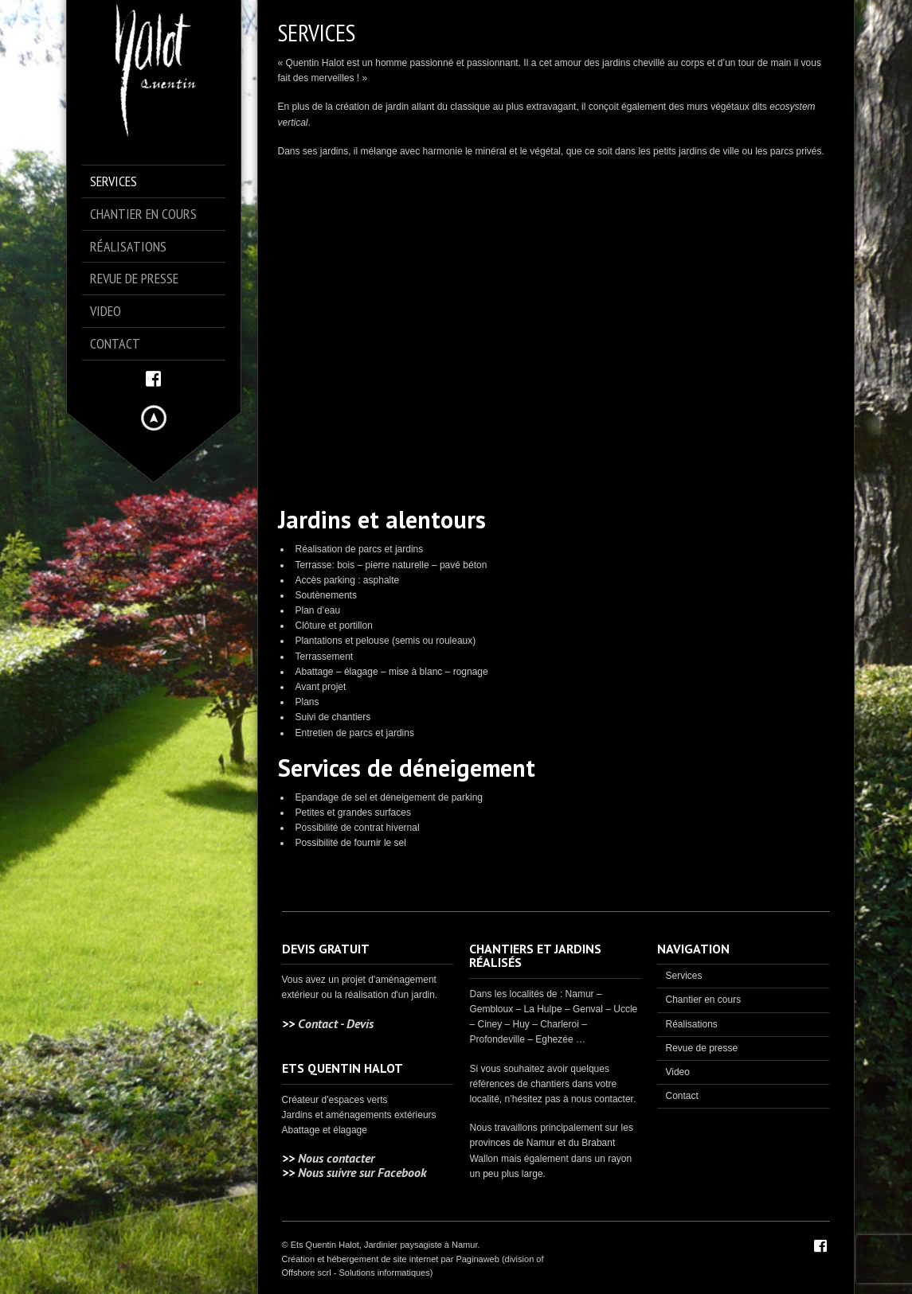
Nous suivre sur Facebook (362, 1172)
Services (683, 975)
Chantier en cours (703, 999)
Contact (681, 1095)
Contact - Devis (336, 1023)
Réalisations (691, 1024)
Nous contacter (336, 1158)
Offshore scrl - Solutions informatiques (356, 1272)
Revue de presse (701, 1048)
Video (677, 1072)
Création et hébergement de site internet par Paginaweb (390, 1259)
